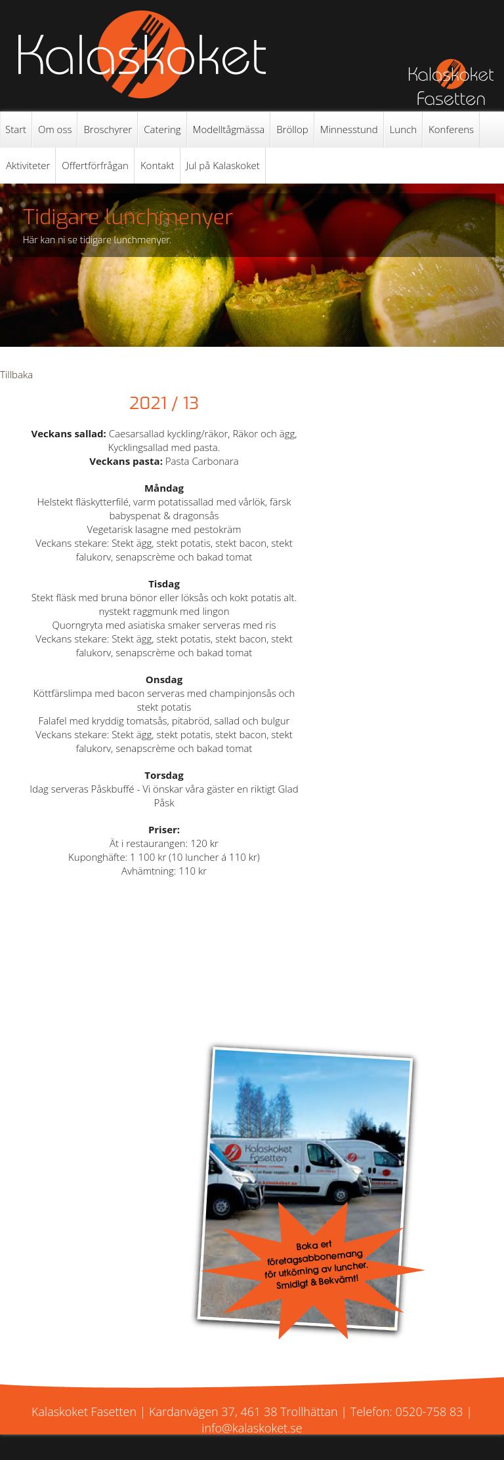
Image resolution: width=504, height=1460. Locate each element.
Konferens (451, 129)
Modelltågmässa (229, 129)
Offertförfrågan (95, 165)
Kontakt (157, 165)
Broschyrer (107, 129)
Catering (162, 129)
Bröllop (292, 129)
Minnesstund (349, 129)
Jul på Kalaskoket (223, 165)
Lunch (403, 129)
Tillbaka (16, 374)
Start (15, 129)
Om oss (55, 129)
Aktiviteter (28, 165)
